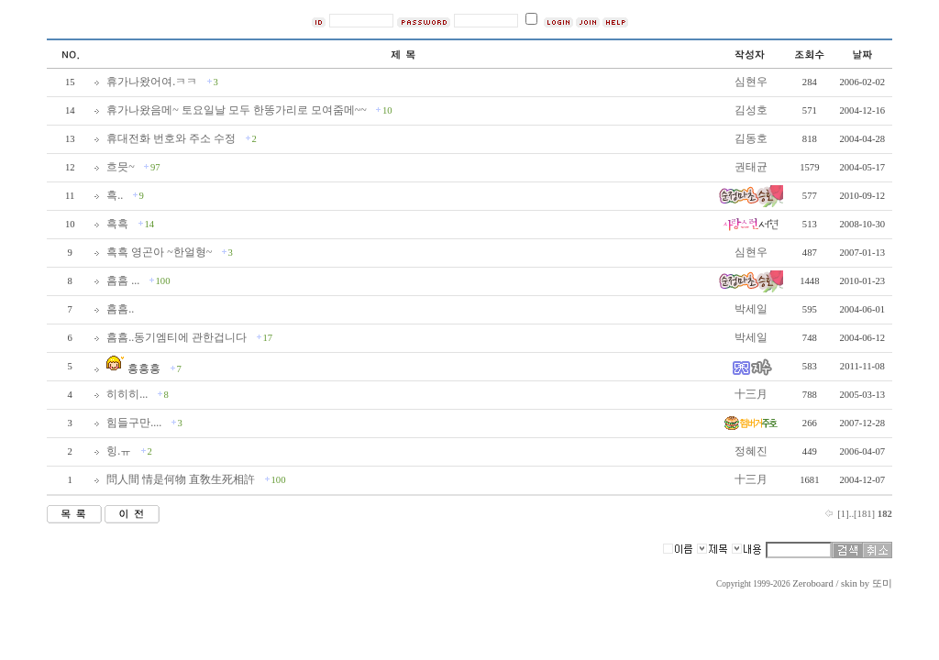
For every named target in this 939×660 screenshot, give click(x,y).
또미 (882, 583)
